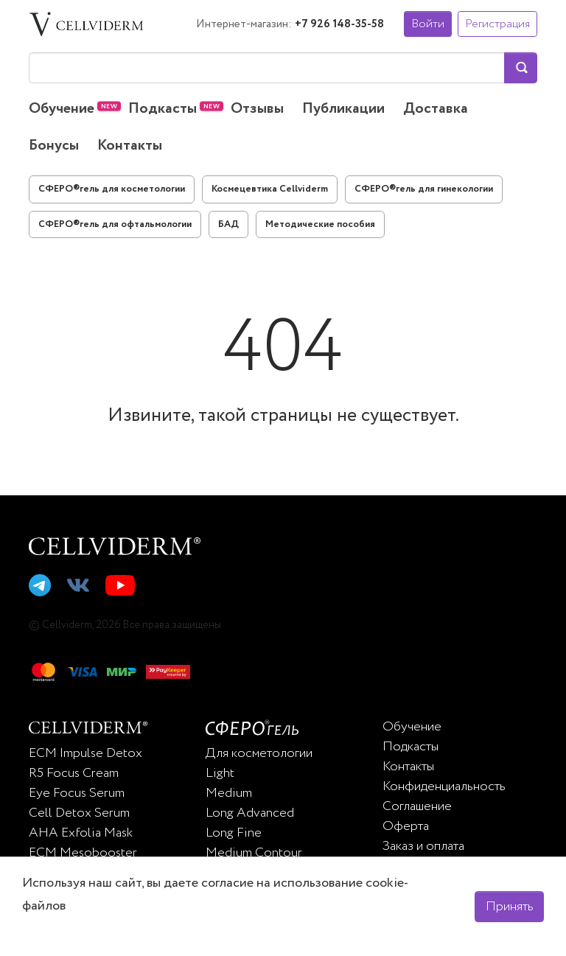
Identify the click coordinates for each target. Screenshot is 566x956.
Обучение (61, 108)
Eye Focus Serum (77, 793)
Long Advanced (250, 813)
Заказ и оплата (423, 846)
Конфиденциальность (444, 786)
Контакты (129, 145)
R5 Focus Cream (74, 773)
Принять (510, 906)
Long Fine (234, 832)
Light (220, 773)
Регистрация (497, 23)
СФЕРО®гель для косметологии (111, 189)
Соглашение (417, 806)
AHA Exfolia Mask (81, 832)
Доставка (435, 108)
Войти (427, 23)
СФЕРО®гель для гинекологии (423, 189)
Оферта (405, 826)
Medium (229, 793)
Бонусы (54, 145)
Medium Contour (254, 852)
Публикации (343, 108)
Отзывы (257, 108)
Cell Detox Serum (79, 813)
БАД (228, 224)
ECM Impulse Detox (85, 753)
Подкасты (162, 108)
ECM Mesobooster (83, 852)
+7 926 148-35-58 (339, 24)
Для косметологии (259, 753)
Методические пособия (320, 224)
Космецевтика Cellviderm (270, 189)
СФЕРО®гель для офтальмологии (115, 224)
